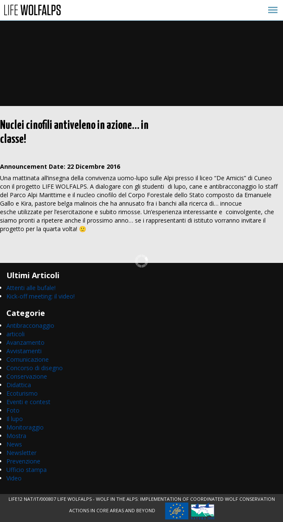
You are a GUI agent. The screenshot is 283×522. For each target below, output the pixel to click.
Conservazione (26, 376)
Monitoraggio (25, 427)
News (14, 444)
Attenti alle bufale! (31, 288)
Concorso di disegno (34, 368)
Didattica (18, 385)
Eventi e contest (28, 402)
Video (14, 478)
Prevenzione (23, 461)
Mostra (16, 436)
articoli (15, 334)
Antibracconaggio (30, 325)
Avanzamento (25, 342)
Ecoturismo (22, 393)
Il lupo (14, 419)
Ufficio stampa (26, 470)
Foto (13, 410)
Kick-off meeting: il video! (40, 296)
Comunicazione (27, 359)
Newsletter (21, 453)
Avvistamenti (24, 351)
